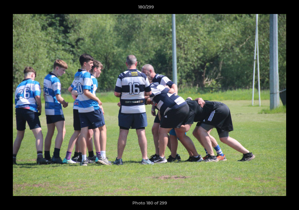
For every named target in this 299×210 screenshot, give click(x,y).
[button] (274, 8)
